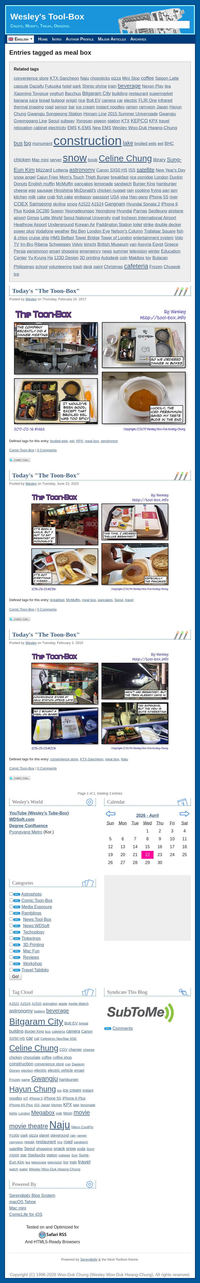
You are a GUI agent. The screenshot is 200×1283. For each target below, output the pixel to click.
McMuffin (64, 183)
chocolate (31, 1057)
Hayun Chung (32, 1089)
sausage (45, 190)
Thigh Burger (97, 177)
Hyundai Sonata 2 (143, 204)
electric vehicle (60, 1070)
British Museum (112, 244)
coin (123, 258)
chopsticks (100, 78)
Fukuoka (53, 86)
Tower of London (116, 238)
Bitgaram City (96, 93)
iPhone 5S (158, 197)
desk (87, 266)
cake (41, 197)
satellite (146, 170)
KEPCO (139, 120)
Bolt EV (94, 100)
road (49, 106)
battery (39, 1011)
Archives (139, 39)
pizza (116, 78)
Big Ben (78, 231)
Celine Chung (125, 158)
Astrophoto (31, 894)
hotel (67, 86)
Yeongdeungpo (79, 210)
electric (130, 100)
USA (114, 196)
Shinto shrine (94, 86)
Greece (171, 244)
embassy (82, 196)
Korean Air (85, 224)
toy (148, 258)
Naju (84, 78)
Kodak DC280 (36, 211)
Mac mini (40, 160)
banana (21, 100)
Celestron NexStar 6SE (58, 1039)
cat (36, 1038)
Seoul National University (87, 218)
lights (13, 1113)
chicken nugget (111, 190)
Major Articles (113, 39)
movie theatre (28, 1126)
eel (160, 143)
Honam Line (95, 113)
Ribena (41, 244)
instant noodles (110, 107)
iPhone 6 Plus (73, 1098)
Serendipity (88, 1259)
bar (72, 106)
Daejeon (78, 1064)
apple (63, 1004)
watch (13, 1169)
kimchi (90, 244)
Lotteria (60, 170)
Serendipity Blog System (32, 1195)
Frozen (156, 266)
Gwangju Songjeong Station (54, 113)
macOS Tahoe (22, 1202)
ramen (132, 107)
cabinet (40, 128)
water (23, 1169)
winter (154, 251)
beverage (129, 86)
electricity (57, 127)
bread (44, 100)
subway (67, 121)
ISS (131, 170)
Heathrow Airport (30, 224)
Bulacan (160, 258)
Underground (61, 224)
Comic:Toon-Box (21, 450)
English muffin (41, 184)
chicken (22, 159)
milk (32, 197)
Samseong (40, 204)
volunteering (60, 266)
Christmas (113, 266)
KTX (125, 121)
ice (16, 274)
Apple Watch (78, 1004)
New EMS (101, 128)
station (114, 120)
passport (101, 196)
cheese (20, 190)
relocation (23, 127)
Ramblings (31, 913)
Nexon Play (153, 86)
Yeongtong (106, 211)
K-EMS (84, 128)
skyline (59, 204)
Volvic (77, 244)
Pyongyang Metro (25, 832)
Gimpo (33, 218)
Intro (57, 39)
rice (81, 100)
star (23, 1155)
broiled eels (145, 143)
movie (82, 1112)
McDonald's (85, 190)
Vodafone (45, 231)
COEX (21, 204)
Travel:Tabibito (35, 970)
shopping (69, 251)
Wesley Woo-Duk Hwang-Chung (144, 127)
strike (148, 224)
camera (109, 100)
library (159, 159)
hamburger (166, 184)
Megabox (43, 1112)
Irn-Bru (26, 244)
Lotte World (51, 217)
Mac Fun (31, 951)
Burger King (144, 184)
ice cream (85, 106)
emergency (90, 251)
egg (32, 190)
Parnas (140, 210)
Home (43, 39)
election (27, 1070)
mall (116, 217)
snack (59, 1148)
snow (75, 157)
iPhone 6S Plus (21, 1105)
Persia (20, 251)
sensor (61, 107)
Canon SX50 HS (111, 170)
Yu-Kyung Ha (40, 258)
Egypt (158, 244)
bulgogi (58, 100)
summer (120, 251)
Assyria (144, 244)
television (138, 251)
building (119, 93)
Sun (75, 1155)
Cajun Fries (47, 177)
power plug (24, 231)
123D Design (66, 258)
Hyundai (124, 211)
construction (88, 141)
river (174, 197)
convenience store (31, 78)
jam (174, 190)
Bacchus (73, 93)
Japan (162, 106)
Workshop (32, 963)
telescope (38, 1162)
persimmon (37, 251)
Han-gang (138, 197)
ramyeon (147, 107)
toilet (137, 224)
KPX (153, 120)
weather (62, 231)
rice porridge (141, 177)
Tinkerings (31, 938)
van (133, 244)
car (120, 100)
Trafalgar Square (159, 231)
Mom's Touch (71, 177)
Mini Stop (131, 78)
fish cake (64, 197)
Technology (33, 932)
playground (59, 1135)
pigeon (100, 121)
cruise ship (39, 237)
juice (33, 100)
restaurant (138, 93)
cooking (142, 190)
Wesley (30, 299)
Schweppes (60, 244)
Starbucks (36, 1155)
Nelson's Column (127, 231)
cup (68, 1064)
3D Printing (33, 944)
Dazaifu (37, 86)
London (161, 177)
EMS (72, 128)
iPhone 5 (36, 1098)
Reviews (31, 957)
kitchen (20, 197)
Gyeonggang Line (30, 121)
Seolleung (157, 211)
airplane (175, 211)
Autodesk (110, 258)
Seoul (53, 120)
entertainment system (153, 238)
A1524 (97, 204)
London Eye (98, 231)
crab (51, 197)
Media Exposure (36, 907)
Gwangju (167, 113)
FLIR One (148, 100)
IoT (25, 1098)
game (25, 1080)
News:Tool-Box (37, 919)
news (107, 251)
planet (44, 1135)
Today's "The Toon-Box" (46, 290)
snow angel (25, 177)
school (41, 266)
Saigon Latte (167, 78)
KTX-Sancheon (64, 78)
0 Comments (47, 450)
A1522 (84, 204)
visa (124, 196)
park (77, 86)
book (92, 159)
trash (77, 266)
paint (98, 266)
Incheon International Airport (148, 217)
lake (128, 143)
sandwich (123, 184)
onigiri (71, 100)
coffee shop (62, 1057)
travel (164, 120)
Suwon (57, 211)
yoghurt (57, 93)
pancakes (83, 183)
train (112, 86)
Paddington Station (114, 224)
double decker (168, 224)
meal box (92, 441)
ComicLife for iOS (25, 1214)
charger (75, 1049)
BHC (169, 143)
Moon (67, 1113)
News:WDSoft (36, 925)
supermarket (161, 93)
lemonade (103, 183)
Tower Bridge (87, 238)
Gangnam (115, 204)
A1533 (36, 1004)
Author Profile (80, 39)
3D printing (90, 258)
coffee (147, 78)
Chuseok (172, 266)
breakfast (119, 177)
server (55, 160)
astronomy (82, 170)
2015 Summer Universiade (133, 114)
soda (81, 1149)
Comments (122, 1028)
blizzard (44, 170)
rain (130, 190)
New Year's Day (170, 170)
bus (18, 143)
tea (168, 86)
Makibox (137, 258)
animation (50, 1004)
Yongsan (84, 120)
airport (20, 218)
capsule (21, 86)
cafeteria (136, 265)
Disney (14, 1070)
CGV (64, 1049)
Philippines (24, 266)
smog (72, 204)
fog (27, 143)
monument (42, 143)
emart (54, 251)
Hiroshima (63, 190)
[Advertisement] (147, 908)
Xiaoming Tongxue (31, 93)
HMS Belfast (62, 238)
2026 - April (147, 815)
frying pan (160, 190)
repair (29, 1142)
